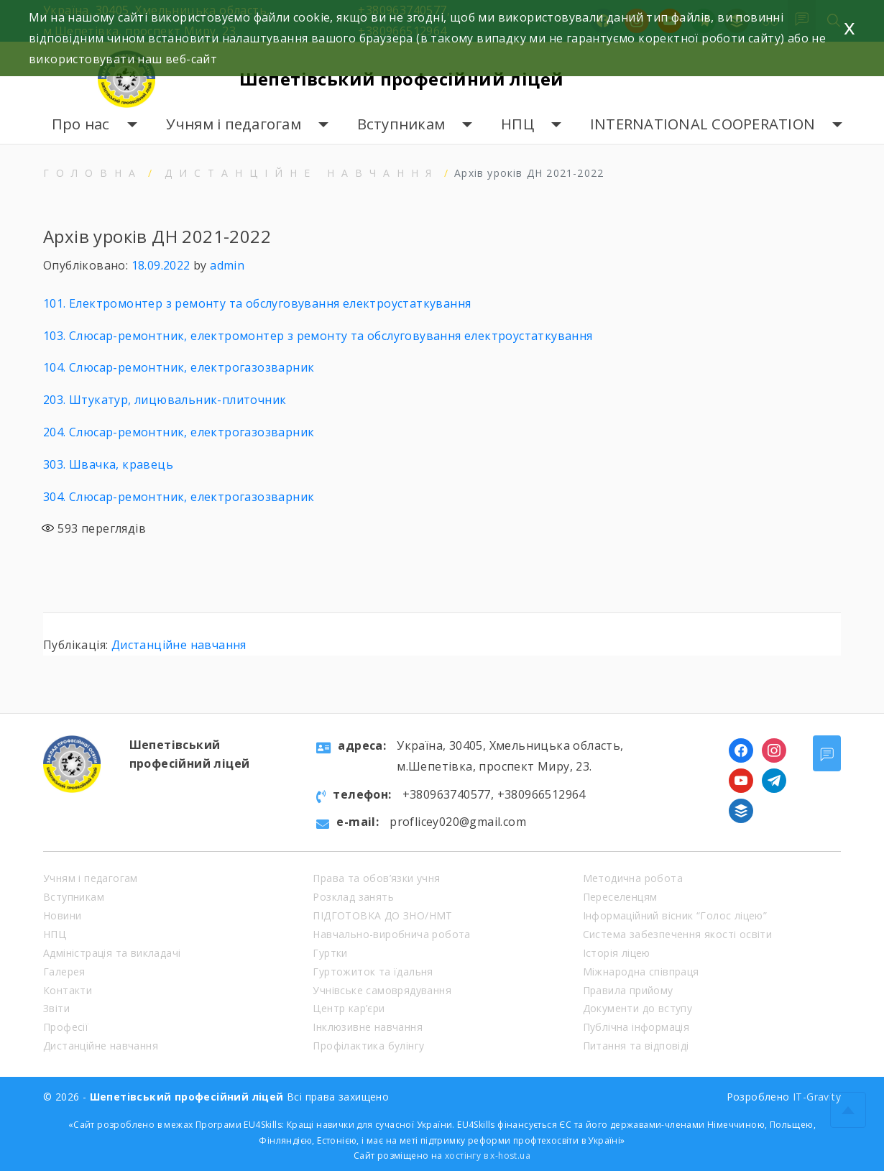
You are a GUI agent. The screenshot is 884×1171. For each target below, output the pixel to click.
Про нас (81, 124)
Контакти (67, 990)
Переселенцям (620, 897)
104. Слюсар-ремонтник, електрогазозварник (178, 367)
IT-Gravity (817, 1096)
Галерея (64, 971)
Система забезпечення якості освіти (678, 934)
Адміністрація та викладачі (111, 953)
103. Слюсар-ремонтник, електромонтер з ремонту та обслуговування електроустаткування (318, 336)
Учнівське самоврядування (382, 990)
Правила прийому (628, 990)
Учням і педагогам (233, 124)
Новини (62, 915)
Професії (65, 1027)
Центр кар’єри (349, 1008)
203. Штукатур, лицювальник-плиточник (164, 400)
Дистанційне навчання (301, 173)
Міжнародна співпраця (641, 971)
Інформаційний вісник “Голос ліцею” (675, 915)
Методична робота (633, 878)
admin (227, 265)
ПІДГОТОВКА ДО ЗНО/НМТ (382, 915)
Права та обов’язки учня (376, 878)
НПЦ (517, 124)
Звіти (56, 1008)
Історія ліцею (616, 953)
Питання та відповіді (636, 1045)
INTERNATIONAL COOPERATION (702, 124)
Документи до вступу (638, 1008)
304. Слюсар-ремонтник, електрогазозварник (178, 497)
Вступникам (401, 124)
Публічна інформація (636, 1027)
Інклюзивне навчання (368, 1027)
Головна (92, 173)
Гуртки (330, 953)
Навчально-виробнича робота (391, 934)
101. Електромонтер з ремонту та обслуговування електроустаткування (257, 303)
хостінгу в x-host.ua (487, 1155)
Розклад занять (353, 897)
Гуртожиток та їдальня (373, 971)
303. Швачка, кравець (108, 464)
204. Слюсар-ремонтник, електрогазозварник (178, 432)
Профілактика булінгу (368, 1045)
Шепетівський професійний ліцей (401, 79)
